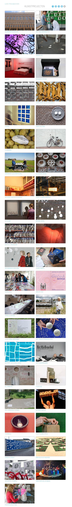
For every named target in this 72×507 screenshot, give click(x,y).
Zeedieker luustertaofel (13, 174)
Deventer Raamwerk (11, 32)
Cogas (7, 126)
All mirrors (9, 386)
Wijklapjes (8, 292)
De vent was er (41, 410)
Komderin (8, 150)
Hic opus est (40, 150)
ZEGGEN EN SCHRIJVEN (12, 268)
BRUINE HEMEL (40, 221)
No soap (7, 221)
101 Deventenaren (11, 481)
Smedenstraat (10, 457)
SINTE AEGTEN (40, 126)
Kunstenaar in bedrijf (43, 197)
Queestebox (40, 268)
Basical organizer (11, 245)
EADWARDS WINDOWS (11, 103)
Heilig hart (39, 245)
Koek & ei (39, 386)
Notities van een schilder (13, 197)
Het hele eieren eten (43, 32)
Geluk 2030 (39, 292)
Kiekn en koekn (41, 315)
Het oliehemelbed (42, 363)
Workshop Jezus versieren (45, 103)
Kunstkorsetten (11, 505)
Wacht (7, 79)
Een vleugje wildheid (43, 457)
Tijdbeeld (8, 434)
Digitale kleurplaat (11, 55)
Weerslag (39, 55)
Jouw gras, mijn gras (12, 339)
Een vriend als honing (12, 410)
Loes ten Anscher (12, 4)
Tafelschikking (10, 315)
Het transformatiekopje (44, 339)
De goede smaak (41, 174)
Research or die (41, 79)
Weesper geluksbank (43, 481)
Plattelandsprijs (42, 434)
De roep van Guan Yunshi (13, 363)
